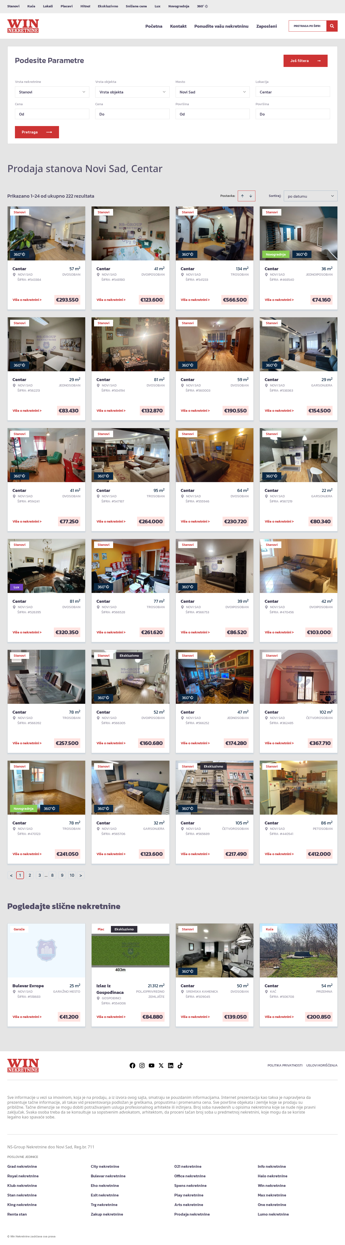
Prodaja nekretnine (192, 1213)
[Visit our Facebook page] (132, 1064)
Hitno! (85, 6)
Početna (153, 26)
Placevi (67, 6)
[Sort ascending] (242, 195)
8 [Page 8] (52, 874)
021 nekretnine (188, 1165)
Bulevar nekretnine (108, 1175)
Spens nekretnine (190, 1184)
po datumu (297, 195)
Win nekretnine (272, 1184)
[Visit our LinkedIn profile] (171, 1064)
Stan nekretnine (22, 1194)
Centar (266, 91)
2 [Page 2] (30, 874)
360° (202, 6)
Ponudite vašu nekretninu (221, 26)
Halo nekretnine (272, 1175)
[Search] (332, 26)
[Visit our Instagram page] (142, 1064)
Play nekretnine (188, 1194)
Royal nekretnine (23, 1175)
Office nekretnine (190, 1175)
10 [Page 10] (72, 874)
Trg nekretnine (104, 1203)
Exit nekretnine (105, 1194)
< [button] (11, 874)
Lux (158, 6)
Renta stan (17, 1213)
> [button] (80, 874)
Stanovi (13, 6)
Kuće (31, 6)
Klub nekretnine (22, 1184)
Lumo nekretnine (273, 1213)
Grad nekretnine (22, 1165)
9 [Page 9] (62, 874)
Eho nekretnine (105, 1184)
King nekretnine (22, 1203)
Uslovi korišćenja (322, 1064)
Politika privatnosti (285, 1064)
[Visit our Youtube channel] (152, 1064)
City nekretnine (105, 1165)
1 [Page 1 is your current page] (20, 874)
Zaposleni (266, 26)
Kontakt (178, 26)
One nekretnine (272, 1203)
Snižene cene (136, 6)
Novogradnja (178, 6)
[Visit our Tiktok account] (180, 1064)
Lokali (48, 6)
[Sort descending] (250, 195)
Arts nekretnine (188, 1203)
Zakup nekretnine (107, 1213)
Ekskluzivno (108, 6)
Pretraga (37, 131)
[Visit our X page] (161, 1064)
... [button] (46, 874)
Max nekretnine (272, 1194)
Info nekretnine (272, 1165)
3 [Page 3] (39, 874)
